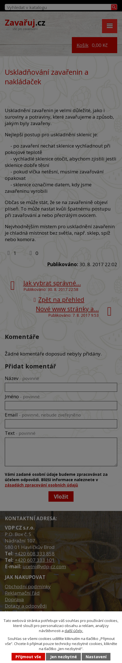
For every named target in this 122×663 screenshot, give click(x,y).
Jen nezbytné (63, 656)
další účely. (74, 630)
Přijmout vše (28, 656)
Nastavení (96, 656)
